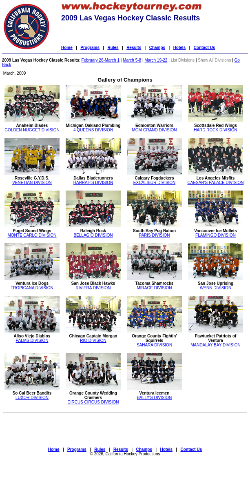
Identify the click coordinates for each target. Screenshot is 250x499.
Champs (157, 47)
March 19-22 (155, 60)
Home (67, 47)
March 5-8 (132, 60)
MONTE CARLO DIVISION (31, 235)
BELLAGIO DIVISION (93, 235)
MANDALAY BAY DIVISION (215, 345)
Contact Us (204, 47)
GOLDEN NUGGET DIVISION (31, 130)
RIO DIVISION (93, 340)
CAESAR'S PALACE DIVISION (216, 182)
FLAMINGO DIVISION (215, 235)
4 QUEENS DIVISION (93, 130)
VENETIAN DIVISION (32, 182)
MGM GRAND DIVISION (154, 130)
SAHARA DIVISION (154, 345)
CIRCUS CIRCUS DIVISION (93, 402)
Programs (90, 47)
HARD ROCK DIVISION (215, 130)
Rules (112, 47)
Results (133, 47)
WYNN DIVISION (215, 288)
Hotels (179, 47)
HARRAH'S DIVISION (93, 182)
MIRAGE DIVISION (154, 288)
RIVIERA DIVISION (93, 288)
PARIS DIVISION (154, 235)
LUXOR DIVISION (32, 397)
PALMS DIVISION (32, 340)
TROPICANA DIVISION (32, 288)
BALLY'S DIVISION (154, 397)
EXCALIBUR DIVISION (154, 182)
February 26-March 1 (100, 60)
